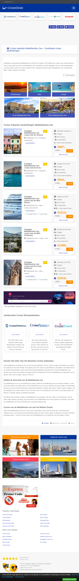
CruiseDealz (47, 563)
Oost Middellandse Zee (22, 115)
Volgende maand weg (58, 437)
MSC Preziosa (44, 517)
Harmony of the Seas (8, 526)
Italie (39, 94)
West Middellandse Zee (57, 115)
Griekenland (15, 94)
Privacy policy (19, 577)
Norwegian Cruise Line (46, 539)
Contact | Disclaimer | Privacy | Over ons (31, 569)
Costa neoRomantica (8, 523)
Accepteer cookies (69, 579)
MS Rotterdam (6, 520)
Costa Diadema (6, 517)
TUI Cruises (43, 542)
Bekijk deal (63, 154)
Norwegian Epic (44, 520)
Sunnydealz (36, 565)
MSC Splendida (44, 526)
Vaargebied (30, 143)
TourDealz (40, 563)
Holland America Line (46, 536)
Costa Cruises (6, 545)
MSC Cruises (6, 542)
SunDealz (28, 563)
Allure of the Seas (7, 514)
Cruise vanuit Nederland (58, 459)
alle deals (16, 334)
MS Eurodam (43, 514)
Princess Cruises (44, 533)
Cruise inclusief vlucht (20, 459)
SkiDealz (34, 563)
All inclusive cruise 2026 (20, 437)
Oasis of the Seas (45, 523)
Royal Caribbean (7, 536)
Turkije (63, 94)
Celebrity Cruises (7, 539)
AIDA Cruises (6, 533)
